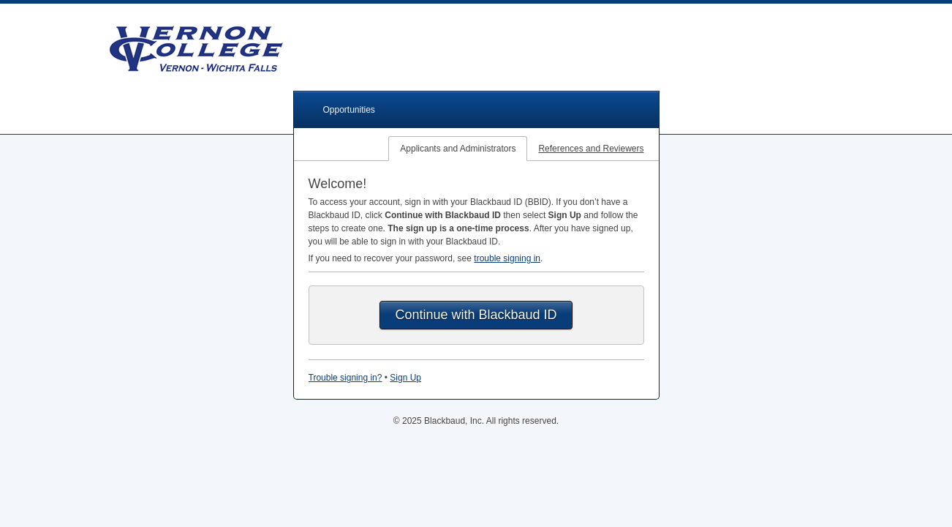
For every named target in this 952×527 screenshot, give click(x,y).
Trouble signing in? (345, 378)
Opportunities (349, 110)
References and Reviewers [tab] (590, 148)
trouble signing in (507, 258)
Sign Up (405, 378)
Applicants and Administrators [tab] (457, 148)
